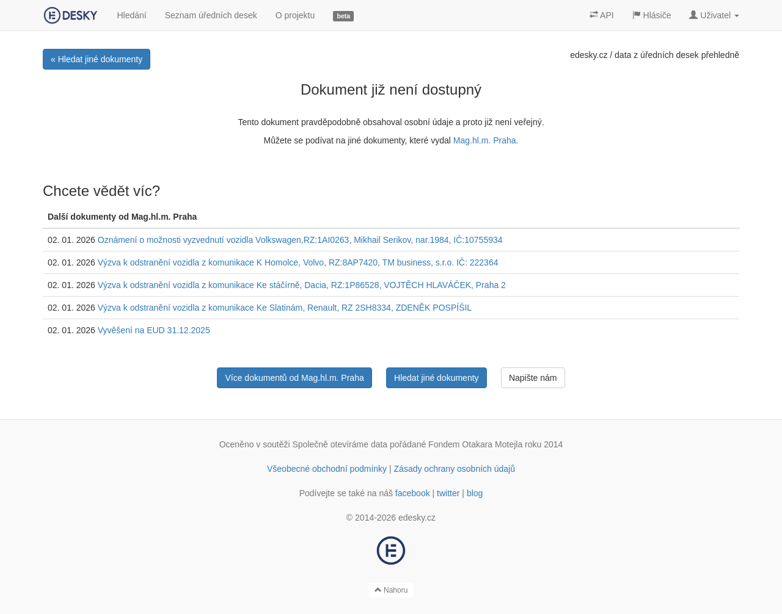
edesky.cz (588, 55)
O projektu (295, 15)
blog (475, 493)
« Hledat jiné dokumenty (96, 59)
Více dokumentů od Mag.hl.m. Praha (294, 378)
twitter (448, 493)
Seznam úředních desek (211, 15)
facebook (412, 493)
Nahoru (391, 590)
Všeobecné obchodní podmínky (327, 469)
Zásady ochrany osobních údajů (454, 469)
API (602, 15)
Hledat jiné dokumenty (436, 378)
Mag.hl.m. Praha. (486, 140)
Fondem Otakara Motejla (475, 444)
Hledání (131, 15)
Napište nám (533, 378)
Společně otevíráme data (340, 444)
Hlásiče (651, 15)
